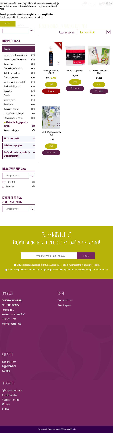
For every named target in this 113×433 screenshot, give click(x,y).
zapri (109, 3)
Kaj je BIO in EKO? (9, 366)
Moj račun (6, 404)
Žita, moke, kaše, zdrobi (19, 68)
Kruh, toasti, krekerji (19, 73)
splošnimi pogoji (43, 270)
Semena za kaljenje (19, 130)
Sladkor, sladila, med (19, 86)
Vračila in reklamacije (10, 400)
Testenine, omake (19, 77)
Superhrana (19, 104)
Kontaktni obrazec (65, 300)
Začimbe (19, 95)
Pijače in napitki (11, 138)
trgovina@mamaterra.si (11, 324)
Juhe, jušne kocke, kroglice (19, 113)
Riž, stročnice (19, 64)
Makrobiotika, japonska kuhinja (19, 124)
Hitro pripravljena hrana (19, 118)
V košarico (75, 88)
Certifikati (6, 371)
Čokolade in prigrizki (13, 145)
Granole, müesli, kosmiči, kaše (19, 55)
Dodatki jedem (19, 100)
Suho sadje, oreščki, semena (19, 59)
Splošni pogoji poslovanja (12, 390)
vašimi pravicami (78, 270)
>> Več (51, 84)
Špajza (7, 49)
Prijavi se (86, 255)
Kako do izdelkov (9, 362)
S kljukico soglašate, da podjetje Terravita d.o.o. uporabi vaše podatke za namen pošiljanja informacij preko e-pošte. (58, 265)
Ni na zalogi (51, 91)
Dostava (5, 409)
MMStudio (72, 429)
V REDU (7, 23)
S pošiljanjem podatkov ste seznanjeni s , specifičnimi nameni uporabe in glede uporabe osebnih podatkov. (58, 270)
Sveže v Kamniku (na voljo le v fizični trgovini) (17, 154)
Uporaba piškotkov (9, 395)
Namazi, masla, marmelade (19, 82)
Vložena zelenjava (19, 109)
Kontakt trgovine (64, 305)
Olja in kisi (19, 91)
